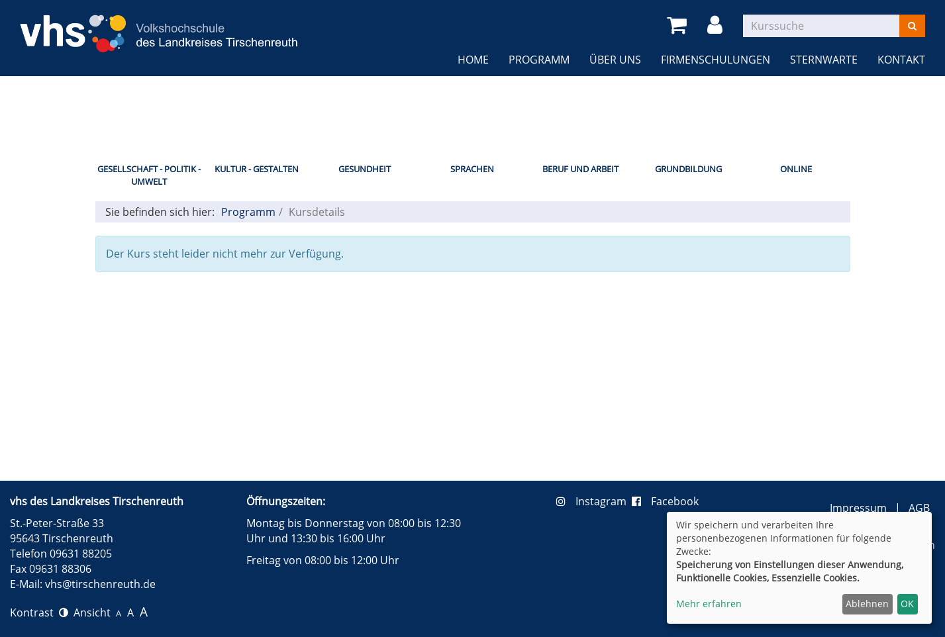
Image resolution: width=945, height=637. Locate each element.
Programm (539, 59)
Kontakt (901, 59)
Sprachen (472, 169)
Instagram (594, 501)
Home (473, 59)
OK (907, 603)
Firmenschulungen (715, 59)
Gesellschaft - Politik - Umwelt (149, 175)
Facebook (665, 501)
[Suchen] (912, 26)
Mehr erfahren (709, 603)
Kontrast (39, 612)
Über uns (615, 59)
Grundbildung (688, 169)
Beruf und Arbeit (580, 169)
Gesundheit (364, 169)
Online (796, 169)
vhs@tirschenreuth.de (100, 584)
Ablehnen (867, 603)
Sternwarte (824, 59)
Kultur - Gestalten (257, 169)
